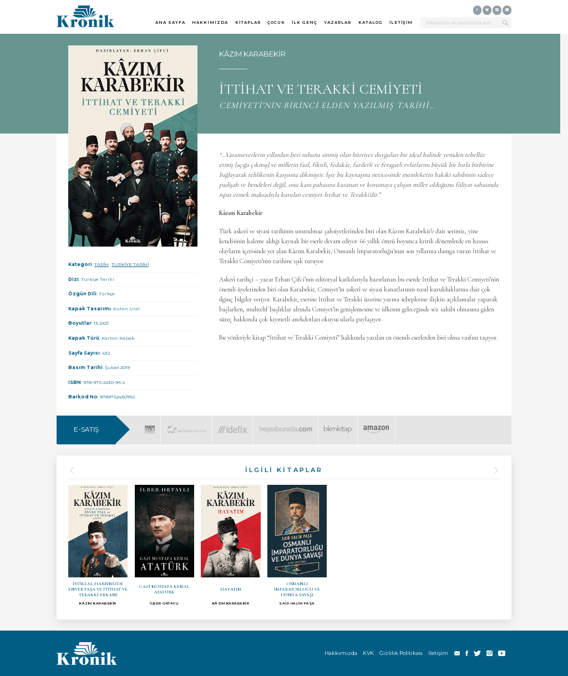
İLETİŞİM (401, 22)
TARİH (101, 264)
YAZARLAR (337, 22)
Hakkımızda (340, 653)
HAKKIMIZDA (210, 22)
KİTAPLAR (248, 22)
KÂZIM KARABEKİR (252, 54)
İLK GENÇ (304, 22)
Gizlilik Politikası (401, 653)
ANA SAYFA (170, 22)
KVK (368, 653)
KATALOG (370, 22)
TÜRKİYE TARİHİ (130, 264)
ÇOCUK (276, 22)
